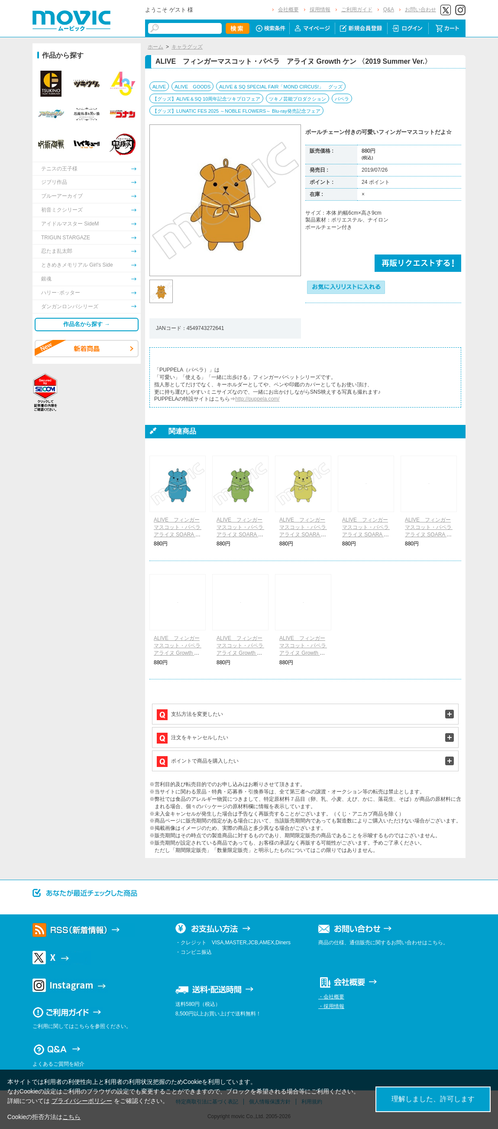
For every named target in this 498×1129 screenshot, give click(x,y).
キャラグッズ (187, 47)
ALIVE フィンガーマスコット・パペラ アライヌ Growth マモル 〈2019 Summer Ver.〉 (305, 652)
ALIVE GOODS (192, 86)
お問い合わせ (420, 10)
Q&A (388, 10)
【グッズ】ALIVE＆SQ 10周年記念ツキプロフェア (206, 98)
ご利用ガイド (356, 10)
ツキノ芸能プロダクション (297, 98)
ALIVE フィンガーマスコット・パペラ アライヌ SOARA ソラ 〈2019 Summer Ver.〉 (180, 534)
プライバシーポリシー (82, 1100)
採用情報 (320, 10)
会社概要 (288, 10)
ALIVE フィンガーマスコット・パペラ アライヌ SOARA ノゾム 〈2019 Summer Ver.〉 (431, 534)
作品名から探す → (86, 324)
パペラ (342, 98)
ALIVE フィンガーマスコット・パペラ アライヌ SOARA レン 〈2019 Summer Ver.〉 (368, 534)
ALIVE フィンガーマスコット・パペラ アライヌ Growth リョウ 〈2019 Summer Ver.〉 (242, 652)
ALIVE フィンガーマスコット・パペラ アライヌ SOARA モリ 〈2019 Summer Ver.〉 (242, 534)
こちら (71, 1116)
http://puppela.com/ (257, 399)
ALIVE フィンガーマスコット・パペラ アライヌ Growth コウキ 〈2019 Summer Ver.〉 (180, 652)
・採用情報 (331, 1006)
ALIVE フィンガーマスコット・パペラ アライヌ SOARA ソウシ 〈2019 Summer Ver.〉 (305, 534)
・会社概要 (331, 997)
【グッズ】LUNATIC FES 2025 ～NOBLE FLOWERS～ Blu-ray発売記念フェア (236, 111)
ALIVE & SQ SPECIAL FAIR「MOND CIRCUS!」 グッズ (281, 86)
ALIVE (159, 86)
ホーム (155, 47)
